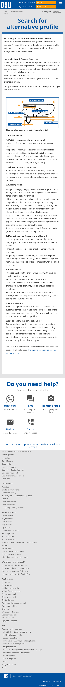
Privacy (57, 685)
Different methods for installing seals (16, 653)
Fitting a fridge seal (9, 647)
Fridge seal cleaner (9, 664)
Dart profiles (7, 522)
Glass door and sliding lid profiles (15, 557)
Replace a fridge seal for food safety (16, 574)
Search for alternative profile (13, 476)
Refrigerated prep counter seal (14, 603)
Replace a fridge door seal (12, 629)
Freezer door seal (9, 594)
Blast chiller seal (8, 600)
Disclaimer (43, 685)
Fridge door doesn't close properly (15, 568)
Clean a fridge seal (9, 658)
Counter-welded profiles (11, 554)
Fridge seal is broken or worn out (14, 565)
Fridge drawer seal (9, 585)
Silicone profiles (8, 533)
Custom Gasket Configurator (13, 470)
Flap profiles (7, 524)
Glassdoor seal (8, 618)
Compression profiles (10, 530)
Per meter (6, 479)
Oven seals (6, 609)
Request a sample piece (11, 638)
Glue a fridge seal (8, 656)
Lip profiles (6, 527)
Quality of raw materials (11, 490)
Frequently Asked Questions (12, 507)
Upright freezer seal (9, 621)
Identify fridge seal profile (12, 635)
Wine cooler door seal (10, 612)
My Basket (6, 458)
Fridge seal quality (9, 493)
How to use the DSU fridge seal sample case (19, 641)
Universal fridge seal (10, 473)
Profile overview (8, 516)
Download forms (8, 505)
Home (6, 12)
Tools (4, 667)
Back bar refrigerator (10, 615)
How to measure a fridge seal (13, 644)
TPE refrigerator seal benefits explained (17, 496)
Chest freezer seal (9, 597)
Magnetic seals (7, 519)
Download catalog (9, 502)
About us (5, 487)
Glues (4, 661)
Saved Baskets (7, 461)
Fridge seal (6, 582)
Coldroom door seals (10, 588)
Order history (7, 464)
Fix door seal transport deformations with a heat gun (22, 650)
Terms (51, 685)
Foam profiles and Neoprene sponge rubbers (19, 542)
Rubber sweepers (9, 539)
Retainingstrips (7, 548)
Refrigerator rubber (9, 606)
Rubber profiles (8, 536)
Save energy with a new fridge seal (15, 571)
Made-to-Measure (9, 467)
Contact (5, 499)
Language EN (57, 12)
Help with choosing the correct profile (16, 632)
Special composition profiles (13, 551)
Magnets (5, 545)
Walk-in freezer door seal (11, 591)
